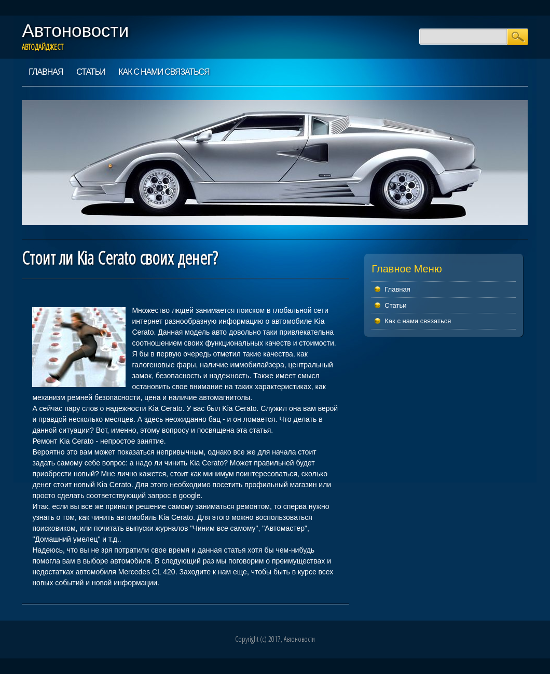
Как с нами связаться (163, 71)
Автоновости (75, 30)
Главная (46, 71)
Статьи (90, 71)
